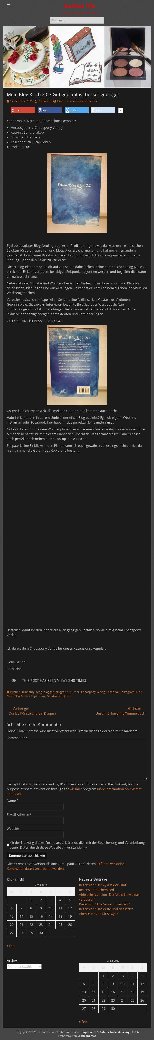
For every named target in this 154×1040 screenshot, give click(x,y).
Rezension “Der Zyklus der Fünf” (103, 885)
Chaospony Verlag (93, 692)
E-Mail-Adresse (19, 814)
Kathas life (79, 5)
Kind (139, 692)
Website (13, 828)
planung (40, 696)
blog (39, 692)
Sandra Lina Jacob (59, 696)
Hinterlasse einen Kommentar (77, 101)
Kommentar (17, 738)
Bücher (15, 692)
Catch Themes (86, 1036)
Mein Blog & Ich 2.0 (20, 696)
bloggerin (61, 692)
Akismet (76, 789)
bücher (74, 692)
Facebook (113, 692)
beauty (29, 692)
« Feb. (11, 946)
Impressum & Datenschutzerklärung (105, 1032)
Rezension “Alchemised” (97, 890)
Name (12, 800)
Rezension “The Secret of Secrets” (104, 904)
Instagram (127, 692)
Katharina (44, 101)
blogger (49, 692)
